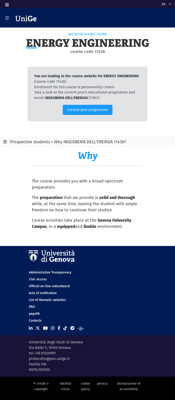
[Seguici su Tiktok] (65, 328)
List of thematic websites (47, 300)
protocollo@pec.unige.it (49, 358)
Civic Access (38, 279)
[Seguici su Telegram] (72, 328)
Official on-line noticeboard (49, 286)
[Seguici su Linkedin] (31, 328)
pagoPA (34, 313)
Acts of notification (43, 293)
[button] (6, 3)
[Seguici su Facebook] (59, 328)
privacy (102, 383)
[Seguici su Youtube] (45, 328)
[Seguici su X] (38, 328)
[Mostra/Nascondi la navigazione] (7, 18)
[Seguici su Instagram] (53, 328)
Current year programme (87, 109)
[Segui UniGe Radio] (80, 328)
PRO (32, 306)
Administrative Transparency (50, 272)
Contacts (35, 320)
